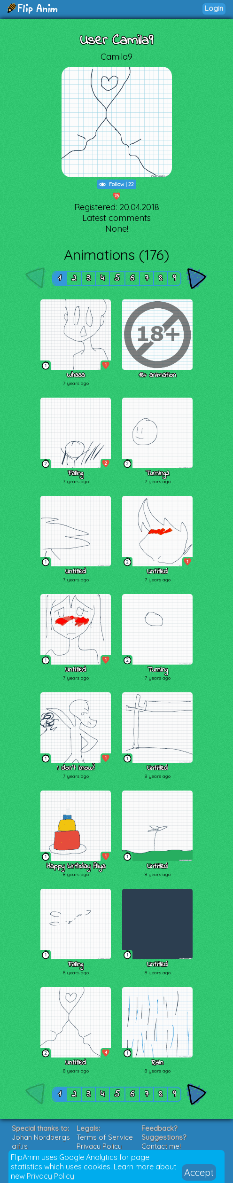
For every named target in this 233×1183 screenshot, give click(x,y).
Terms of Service (105, 1137)
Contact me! (161, 1146)
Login (214, 8)
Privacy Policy (50, 1176)
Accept (199, 1172)
